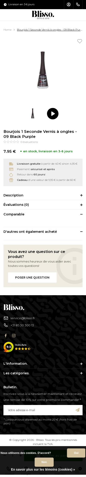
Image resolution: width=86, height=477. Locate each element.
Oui (76, 453)
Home (7, 29)
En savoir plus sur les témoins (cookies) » (43, 469)
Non (44, 462)
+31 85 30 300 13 (18, 325)
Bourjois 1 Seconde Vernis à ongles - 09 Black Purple (50, 29)
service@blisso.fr (19, 318)
